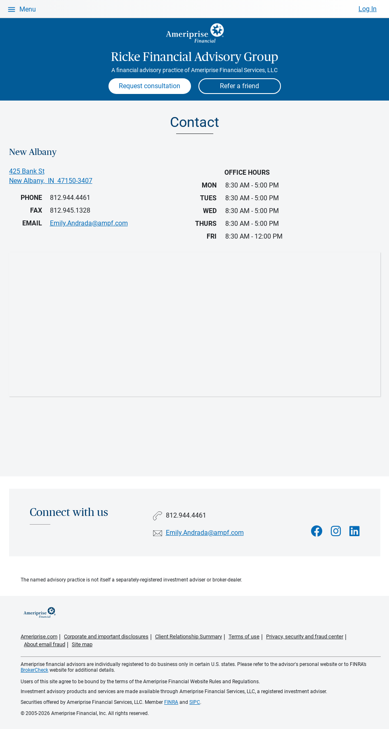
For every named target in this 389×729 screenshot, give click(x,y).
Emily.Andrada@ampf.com (205, 533)
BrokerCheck (34, 670)
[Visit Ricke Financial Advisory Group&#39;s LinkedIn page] (354, 531)
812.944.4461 (70, 198)
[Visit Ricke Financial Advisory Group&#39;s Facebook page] (317, 531)
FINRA (171, 702)
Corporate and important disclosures (106, 636)
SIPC (194, 702)
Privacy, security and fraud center (304, 636)
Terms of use (244, 636)
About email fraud (44, 644)
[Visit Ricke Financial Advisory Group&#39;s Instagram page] (336, 531)
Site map (82, 644)
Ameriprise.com (39, 636)
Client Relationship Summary (188, 636)
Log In (367, 9)
